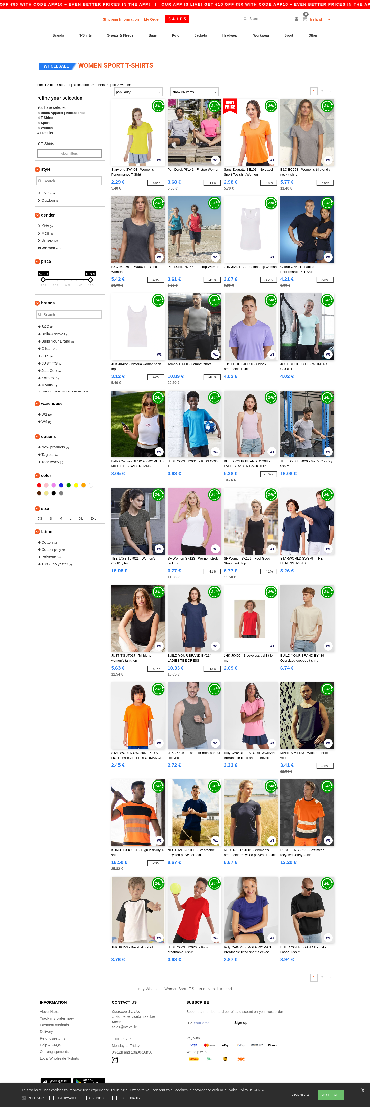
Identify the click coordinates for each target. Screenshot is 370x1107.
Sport (288, 35)
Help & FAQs (50, 1034)
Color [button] (46, 465)
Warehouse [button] (52, 393)
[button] (297, 19)
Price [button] (46, 250)
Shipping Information (121, 19)
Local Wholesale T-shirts (59, 1048)
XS (40, 508)
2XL (93, 508)
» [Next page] (330, 80)
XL (81, 508)
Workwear (261, 35)
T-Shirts (85, 35)
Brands (58, 35)
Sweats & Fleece (120, 35)
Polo (175, 35)
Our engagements (54, 1041)
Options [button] (48, 426)
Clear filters (69, 143)
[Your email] (208, 1012)
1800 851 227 (123, 1028)
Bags (153, 35)
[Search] (266, 19)
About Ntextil (50, 1001)
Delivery (46, 1021)
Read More (257, 1090)
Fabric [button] (46, 521)
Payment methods (54, 1014)
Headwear (230, 35)
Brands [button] (48, 292)
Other (313, 35)
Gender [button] (48, 204)
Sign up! (241, 1012)
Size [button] (45, 498)
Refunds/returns (53, 1027)
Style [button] (45, 158)
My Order (152, 19)
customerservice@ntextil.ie (133, 1006)
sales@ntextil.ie (124, 1016)
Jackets (201, 35)
